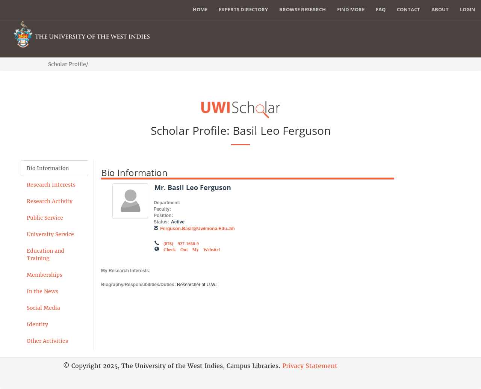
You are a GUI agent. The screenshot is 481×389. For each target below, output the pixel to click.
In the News (42, 291)
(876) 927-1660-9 (181, 243)
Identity (37, 324)
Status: (161, 222)
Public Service (45, 217)
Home (200, 9)
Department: (167, 202)
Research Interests (51, 184)
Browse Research (302, 9)
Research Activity (50, 201)
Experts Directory (243, 9)
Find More (351, 9)
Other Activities (47, 341)
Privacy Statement (309, 365)
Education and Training (45, 254)
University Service (50, 234)
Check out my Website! (191, 249)
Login (467, 9)
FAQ (381, 9)
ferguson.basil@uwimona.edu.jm (197, 228)
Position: (163, 215)
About (440, 9)
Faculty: (162, 209)
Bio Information (48, 168)
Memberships (44, 274)
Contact (408, 9)
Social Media (43, 308)
